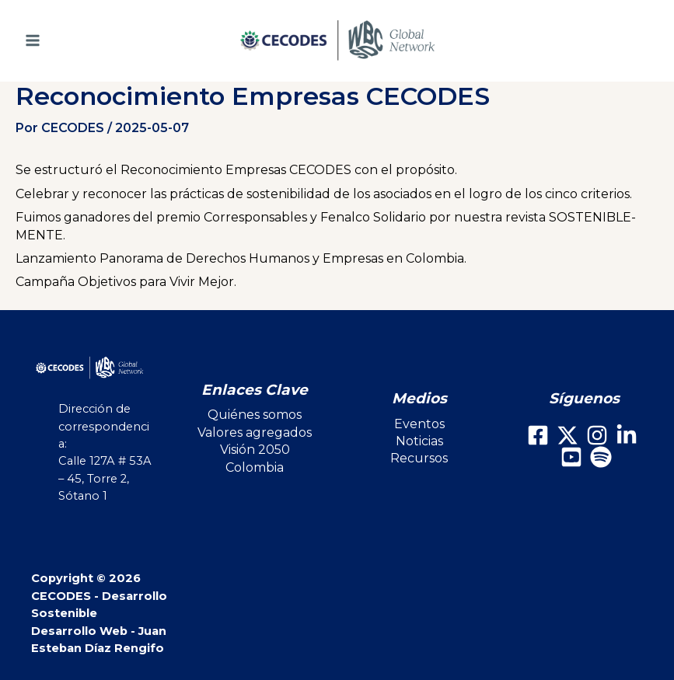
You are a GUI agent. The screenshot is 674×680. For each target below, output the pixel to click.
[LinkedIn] (626, 435)
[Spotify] (601, 457)
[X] (567, 435)
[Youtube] (571, 457)
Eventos (419, 424)
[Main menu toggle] (54, 40)
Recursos (419, 458)
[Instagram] (597, 435)
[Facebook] (538, 435)
